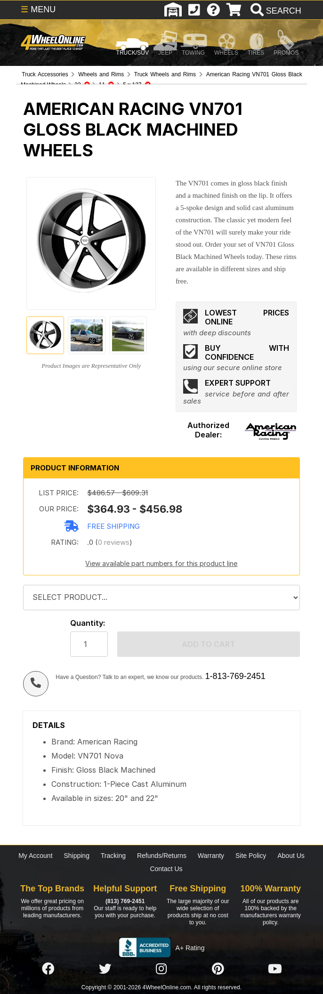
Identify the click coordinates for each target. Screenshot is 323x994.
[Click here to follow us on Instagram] (161, 969)
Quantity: (87, 623)
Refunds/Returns (161, 855)
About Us (291, 855)
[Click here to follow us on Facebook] (48, 969)
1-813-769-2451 (235, 676)
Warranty (211, 855)
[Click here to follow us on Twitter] (105, 969)
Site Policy (250, 855)
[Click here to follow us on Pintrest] (218, 969)
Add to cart (208, 644)
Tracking (113, 855)
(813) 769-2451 (125, 901)
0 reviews (113, 542)
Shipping (76, 855)
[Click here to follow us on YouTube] (275, 969)
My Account (35, 855)
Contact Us (166, 869)
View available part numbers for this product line (161, 563)
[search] (274, 11)
